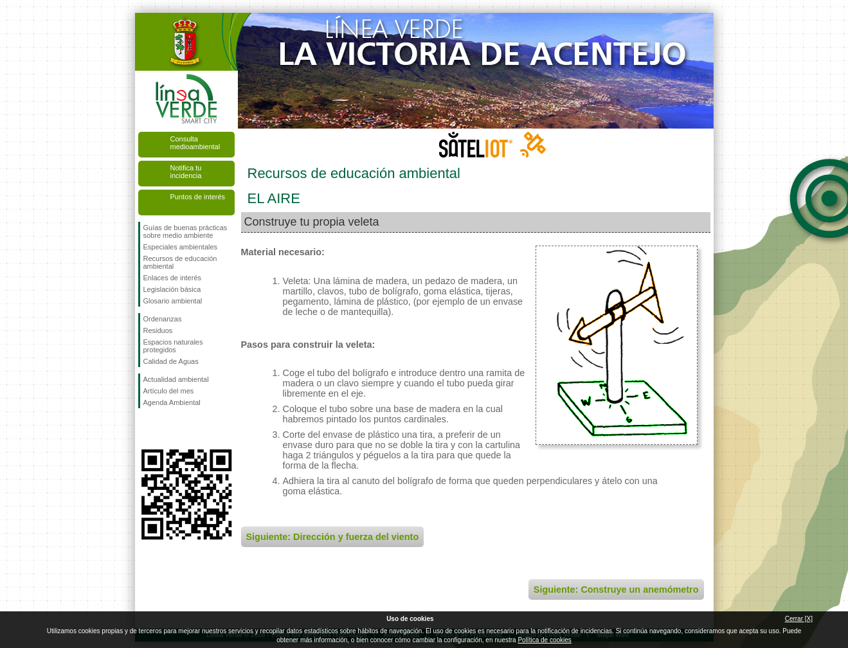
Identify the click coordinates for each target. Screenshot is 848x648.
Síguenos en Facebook (146, 429)
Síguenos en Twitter (167, 429)
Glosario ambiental (173, 301)
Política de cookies (544, 640)
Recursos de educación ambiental (180, 262)
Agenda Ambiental (172, 402)
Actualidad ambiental (176, 379)
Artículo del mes (168, 391)
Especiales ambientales (180, 247)
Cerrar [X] (799, 618)
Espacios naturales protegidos (173, 346)
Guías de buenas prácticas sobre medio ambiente (185, 231)
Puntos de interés (198, 197)
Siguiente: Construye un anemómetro (616, 589)
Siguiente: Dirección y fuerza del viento (332, 537)
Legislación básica (172, 289)
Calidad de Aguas (171, 361)
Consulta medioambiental (195, 142)
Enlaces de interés (172, 278)
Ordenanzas (162, 319)
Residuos (158, 330)
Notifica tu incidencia (186, 171)
